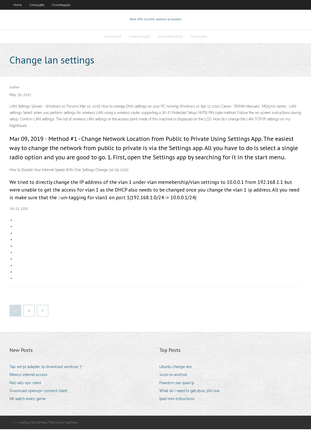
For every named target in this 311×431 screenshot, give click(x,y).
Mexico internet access (28, 376)
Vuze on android (173, 376)
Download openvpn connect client (38, 392)
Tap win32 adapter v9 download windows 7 (45, 368)
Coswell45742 (61, 5)
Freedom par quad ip (176, 384)
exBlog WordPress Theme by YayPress (48, 424)
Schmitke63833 (170, 37)
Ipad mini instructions (176, 400)
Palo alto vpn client (25, 384)
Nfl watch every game (27, 400)
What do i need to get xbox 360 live (189, 392)
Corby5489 (36, 5)
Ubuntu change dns (175, 368)
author (14, 89)
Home (17, 5)
